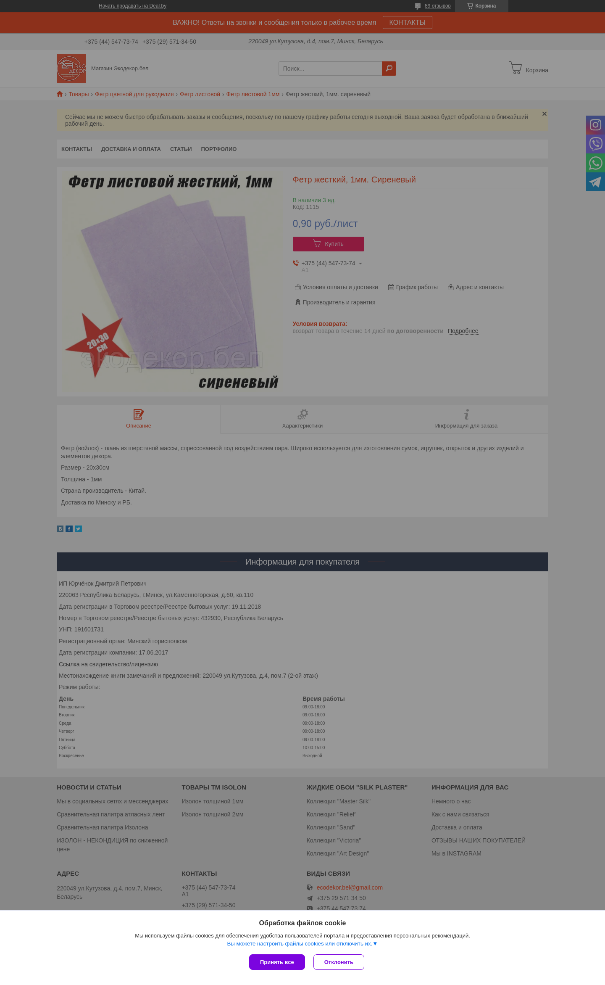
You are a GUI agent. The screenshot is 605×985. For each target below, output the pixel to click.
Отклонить (338, 962)
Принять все (277, 962)
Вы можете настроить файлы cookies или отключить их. (299, 943)
